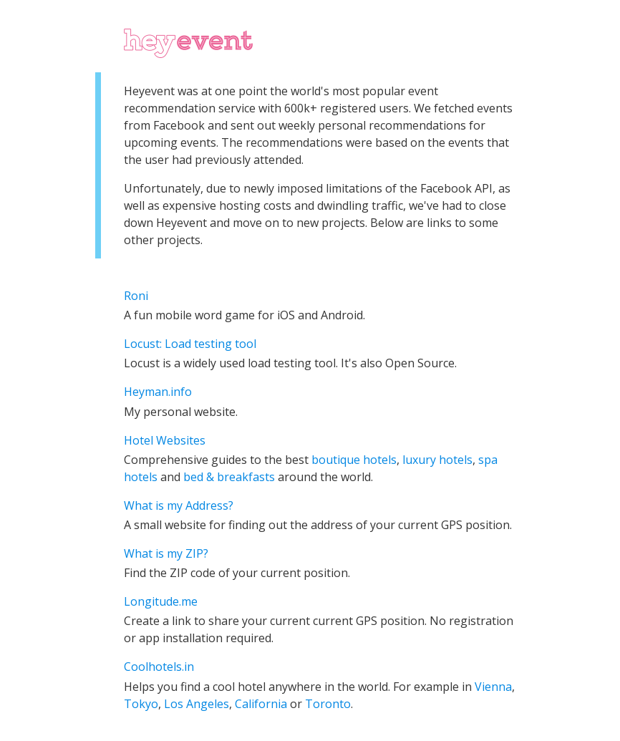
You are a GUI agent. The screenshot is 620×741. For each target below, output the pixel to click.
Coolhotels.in (159, 666)
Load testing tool (210, 344)
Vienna (493, 686)
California (261, 704)
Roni (136, 296)
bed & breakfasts (229, 477)
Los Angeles (196, 704)
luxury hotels (437, 460)
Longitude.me (161, 601)
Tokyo (141, 704)
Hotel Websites (164, 440)
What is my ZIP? (166, 553)
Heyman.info (158, 391)
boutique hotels (354, 460)
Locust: (144, 344)
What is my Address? (178, 505)
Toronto (328, 704)
